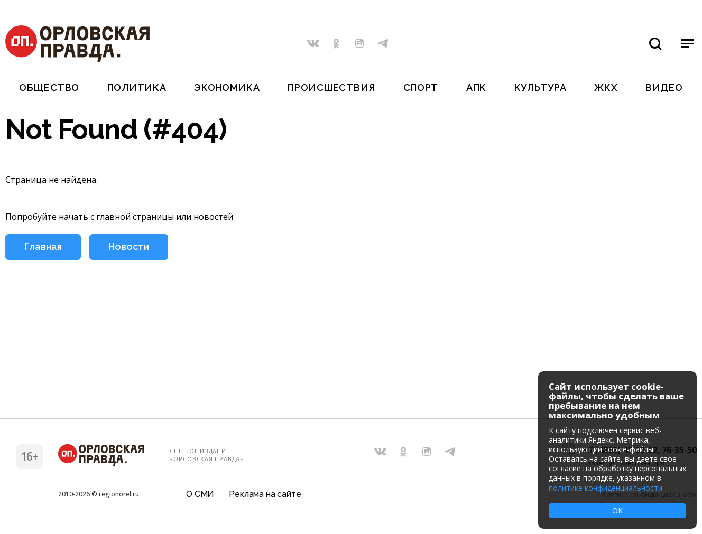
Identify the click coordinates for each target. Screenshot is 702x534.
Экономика (227, 87)
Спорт (421, 87)
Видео (664, 87)
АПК (476, 87)
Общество (49, 87)
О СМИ (200, 494)
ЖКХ (605, 87)
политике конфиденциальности (605, 488)
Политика (137, 87)
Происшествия (331, 87)
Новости (128, 246)
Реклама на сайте (265, 494)
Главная (43, 246)
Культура (540, 87)
